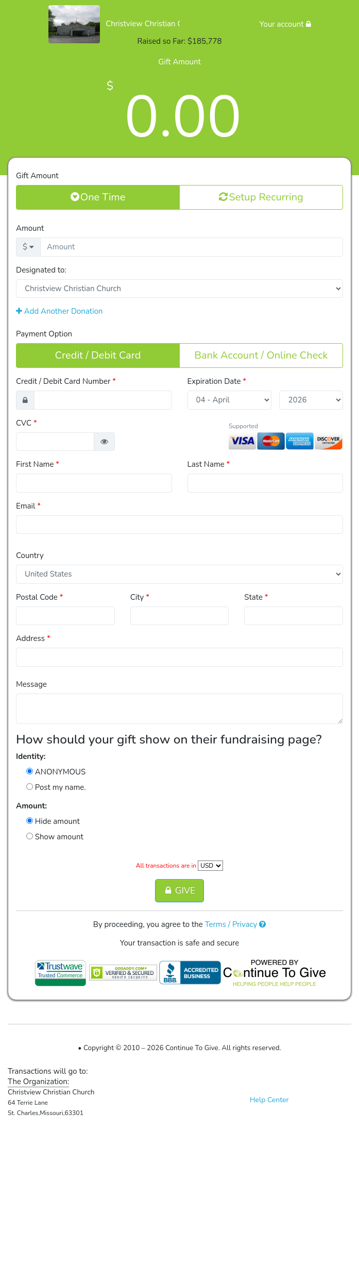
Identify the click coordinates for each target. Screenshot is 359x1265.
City (139, 597)
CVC (26, 423)
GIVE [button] (179, 890)
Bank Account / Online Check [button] (261, 355)
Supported (243, 426)
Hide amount (53, 821)
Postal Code (39, 597)
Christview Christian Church (154, 24)
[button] (104, 441)
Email (28, 506)
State (256, 597)
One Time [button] (98, 197)
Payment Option (44, 334)
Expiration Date (217, 381)
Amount (30, 228)
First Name (37, 464)
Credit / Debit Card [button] (98, 355)
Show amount (54, 837)
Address (33, 638)
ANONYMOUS (56, 772)
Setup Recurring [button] (261, 197)
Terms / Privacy (235, 924)
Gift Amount (37, 176)
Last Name (208, 464)
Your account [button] (285, 24)
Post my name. (56, 787)
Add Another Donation (59, 311)
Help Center (269, 1100)
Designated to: (41, 270)
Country (30, 555)
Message (31, 684)
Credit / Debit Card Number (66, 381)
